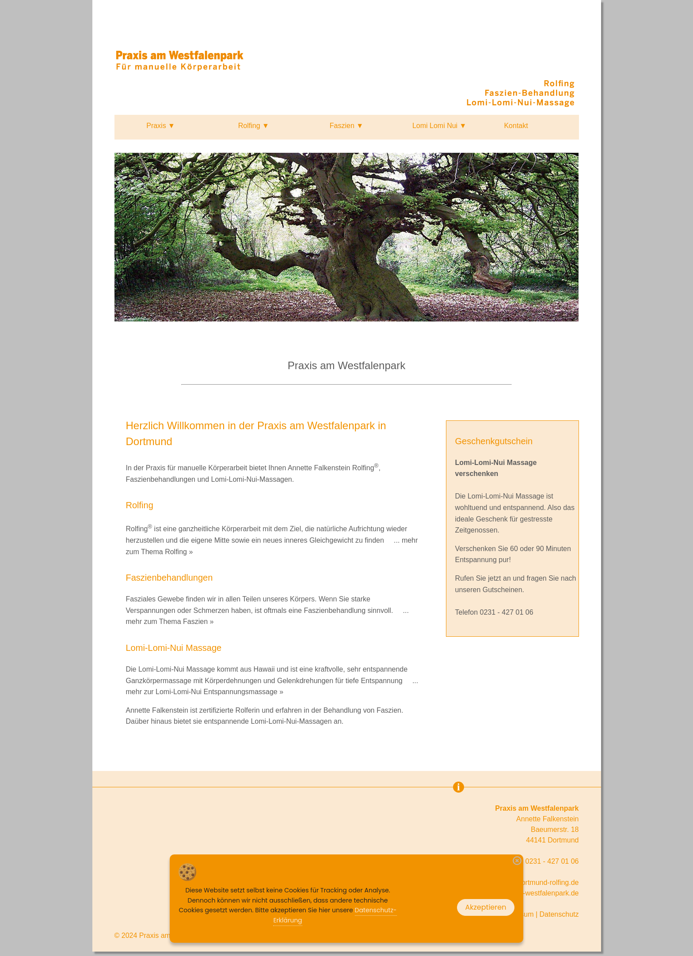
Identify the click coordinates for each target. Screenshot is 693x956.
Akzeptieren (485, 907)
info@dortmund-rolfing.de (539, 882)
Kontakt (516, 125)
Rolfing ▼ (253, 125)
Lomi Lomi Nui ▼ (439, 125)
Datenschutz (559, 914)
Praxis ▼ (160, 125)
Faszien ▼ (346, 125)
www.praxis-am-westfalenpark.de (527, 893)
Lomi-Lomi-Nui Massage (506, 496)
